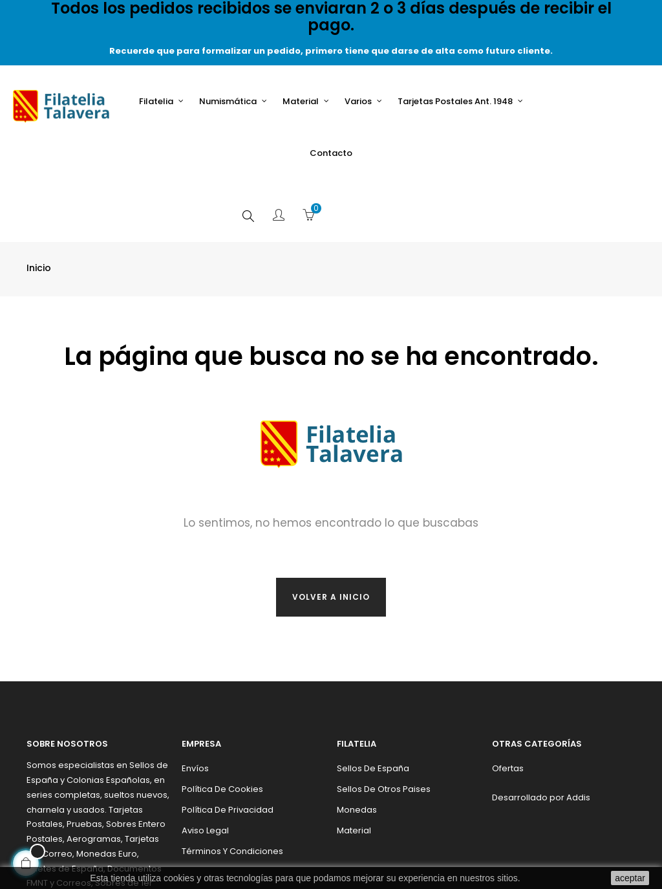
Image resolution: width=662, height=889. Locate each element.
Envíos (195, 705)
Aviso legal (205, 768)
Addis (578, 735)
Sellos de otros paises (384, 726)
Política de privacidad (227, 747)
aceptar (630, 878)
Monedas (357, 747)
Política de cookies (222, 726)
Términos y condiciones (232, 788)
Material (354, 768)
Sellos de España (373, 705)
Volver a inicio (331, 534)
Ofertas (508, 705)
